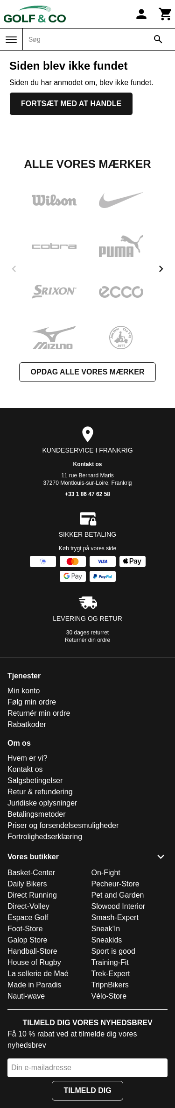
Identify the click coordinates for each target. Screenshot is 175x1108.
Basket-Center (31, 873)
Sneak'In (105, 929)
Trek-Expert (110, 974)
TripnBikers (110, 985)
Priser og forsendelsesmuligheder (63, 825)
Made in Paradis (34, 985)
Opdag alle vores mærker (88, 372)
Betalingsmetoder (36, 814)
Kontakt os (87, 464)
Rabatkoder (26, 724)
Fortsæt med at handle (71, 104)
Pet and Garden (117, 895)
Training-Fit (110, 962)
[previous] (14, 268)
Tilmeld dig (87, 1090)
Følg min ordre (31, 702)
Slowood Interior (118, 906)
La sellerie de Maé (38, 974)
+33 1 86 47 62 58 (87, 494)
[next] (161, 268)
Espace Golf (27, 917)
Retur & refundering (40, 792)
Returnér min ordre (38, 713)
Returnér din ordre (87, 640)
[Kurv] (165, 14)
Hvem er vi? (27, 758)
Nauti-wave (26, 996)
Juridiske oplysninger (42, 803)
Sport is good (113, 951)
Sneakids (106, 940)
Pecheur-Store (115, 884)
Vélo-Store (109, 996)
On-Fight (105, 873)
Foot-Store (25, 929)
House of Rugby (34, 962)
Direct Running (32, 895)
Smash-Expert (115, 917)
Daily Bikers (27, 884)
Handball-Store (32, 951)
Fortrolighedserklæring (44, 837)
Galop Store (27, 940)
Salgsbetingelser (35, 780)
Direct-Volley (28, 906)
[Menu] (11, 40)
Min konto (23, 691)
